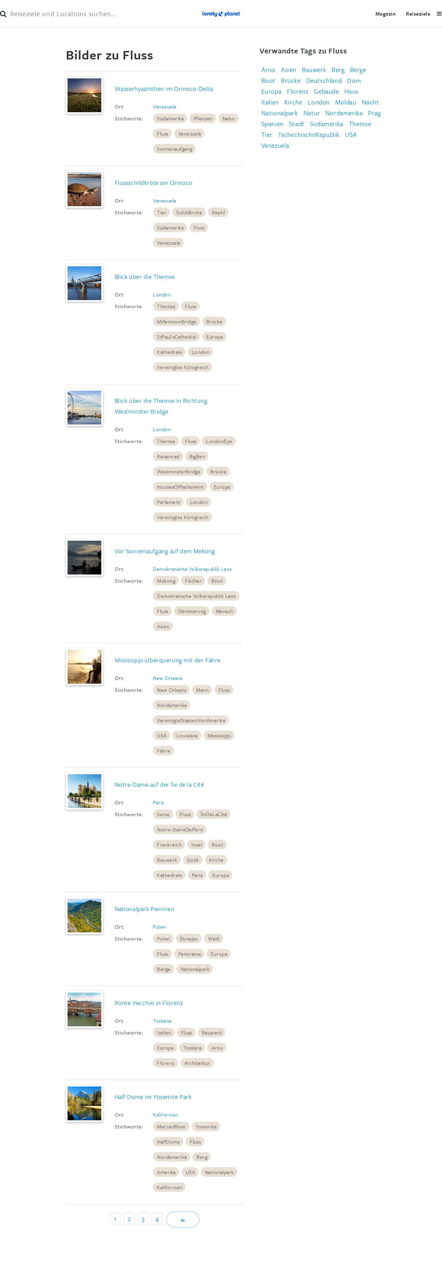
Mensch (224, 611)
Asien (163, 626)
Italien (164, 1032)
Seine (163, 814)
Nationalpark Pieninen (145, 908)
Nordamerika (172, 705)
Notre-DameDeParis (180, 829)
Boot (217, 580)
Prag (374, 112)
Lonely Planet (221, 13)
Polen (159, 926)
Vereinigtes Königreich (183, 367)
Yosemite (206, 1126)
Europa (214, 336)
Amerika (166, 1172)
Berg (202, 1157)
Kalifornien (165, 1114)
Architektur (197, 1063)
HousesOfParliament (180, 486)
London (162, 294)
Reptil (218, 212)
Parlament (168, 502)
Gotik (193, 859)
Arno (217, 1047)
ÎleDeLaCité (214, 814)
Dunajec (189, 938)
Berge (164, 969)
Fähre (163, 750)
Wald (213, 938)
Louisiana (187, 735)
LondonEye (219, 441)
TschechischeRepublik (309, 134)
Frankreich (169, 844)
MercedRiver (171, 1126)
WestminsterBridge (179, 471)
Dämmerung (192, 611)
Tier (161, 212)
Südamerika (170, 118)
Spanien (272, 123)
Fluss (162, 133)
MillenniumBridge (177, 321)
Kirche (216, 859)
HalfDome (168, 1141)
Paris (158, 802)
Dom (354, 80)
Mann (202, 689)
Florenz (165, 1063)
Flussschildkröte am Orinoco (154, 182)
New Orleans (167, 678)
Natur (229, 118)
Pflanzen (203, 118)
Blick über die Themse (145, 276)
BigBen (197, 456)
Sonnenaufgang (174, 148)
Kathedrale (169, 352)
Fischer (193, 580)
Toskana (162, 1020)
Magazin (384, 13)
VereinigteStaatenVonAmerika (191, 720)
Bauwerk (167, 859)
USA (161, 735)
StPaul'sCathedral (177, 336)
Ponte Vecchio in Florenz (149, 1002)
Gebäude (326, 91)
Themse (166, 306)
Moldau (346, 101)
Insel (196, 844)
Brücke (214, 321)
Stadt (297, 123)
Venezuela (164, 106)
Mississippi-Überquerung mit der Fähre (168, 660)
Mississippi (219, 735)
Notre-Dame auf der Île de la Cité (159, 784)
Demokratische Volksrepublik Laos (192, 568)
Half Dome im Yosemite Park (153, 1096)
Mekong (166, 580)
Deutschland (324, 80)
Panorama (189, 953)
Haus (351, 91)
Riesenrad (168, 456)
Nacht (370, 101)
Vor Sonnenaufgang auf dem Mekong (165, 550)
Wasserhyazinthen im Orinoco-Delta (164, 88)
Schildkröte (189, 212)
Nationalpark (195, 969)
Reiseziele (416, 13)
